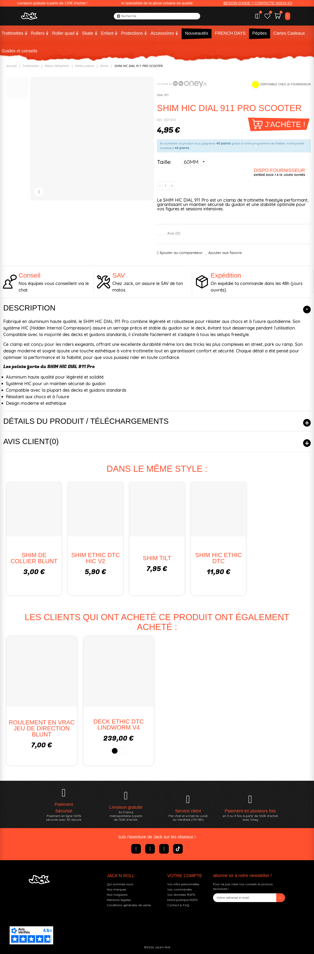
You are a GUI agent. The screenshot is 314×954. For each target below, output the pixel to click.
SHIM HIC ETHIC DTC (218, 558)
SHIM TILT (157, 558)
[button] (258, 3)
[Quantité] (165, 185)
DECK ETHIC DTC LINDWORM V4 (118, 724)
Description (29, 308)
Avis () (173, 233)
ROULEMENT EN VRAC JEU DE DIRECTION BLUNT (42, 728)
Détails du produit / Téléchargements (86, 421)
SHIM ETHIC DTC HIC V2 (95, 558)
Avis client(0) (31, 441)
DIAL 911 (163, 95)
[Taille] (194, 162)
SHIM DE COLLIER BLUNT (33, 558)
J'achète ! (285, 124)
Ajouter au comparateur (181, 253)
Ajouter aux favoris (225, 253)
